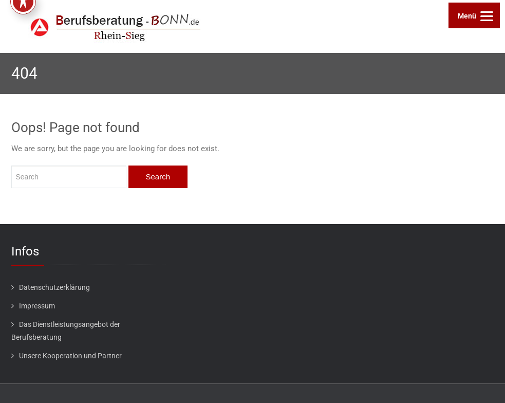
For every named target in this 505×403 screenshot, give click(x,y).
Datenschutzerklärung (54, 287)
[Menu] (474, 15)
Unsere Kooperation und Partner (70, 356)
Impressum (37, 306)
